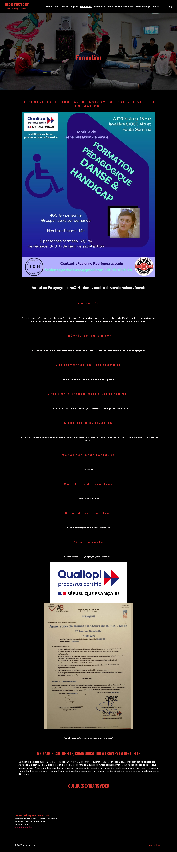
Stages (65, 7)
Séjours (74, 7)
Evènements (100, 7)
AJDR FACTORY (17, 4)
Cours (57, 7)
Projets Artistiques (124, 7)
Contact (155, 7)
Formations (86, 7)
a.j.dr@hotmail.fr (23, 827)
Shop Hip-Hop (143, 7)
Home (49, 7)
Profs (110, 7)
